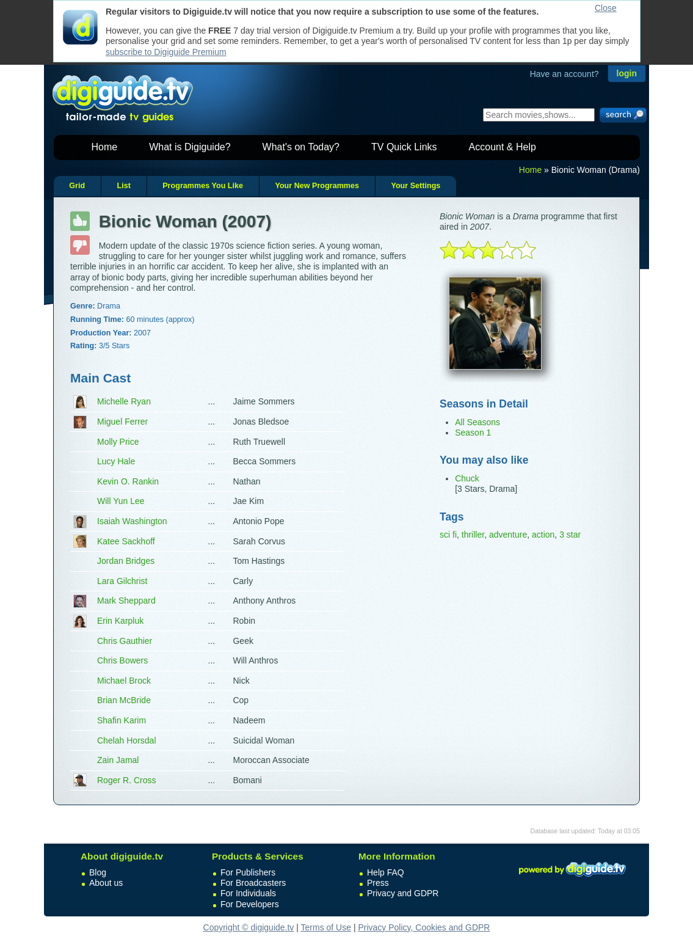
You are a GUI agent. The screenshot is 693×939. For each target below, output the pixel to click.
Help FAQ (385, 872)
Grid (77, 185)
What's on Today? (301, 147)
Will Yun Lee (121, 501)
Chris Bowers (122, 660)
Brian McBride (124, 700)
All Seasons (477, 422)
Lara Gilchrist (122, 581)
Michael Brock (124, 680)
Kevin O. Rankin (128, 481)
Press (378, 883)
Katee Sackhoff (126, 541)
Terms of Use (326, 927)
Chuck (467, 478)
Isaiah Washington (132, 521)
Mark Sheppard (126, 600)
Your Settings (415, 185)
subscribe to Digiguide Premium (166, 52)
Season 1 (473, 432)
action (543, 534)
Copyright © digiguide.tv (248, 927)
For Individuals (248, 893)
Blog (97, 872)
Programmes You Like (202, 185)
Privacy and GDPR (402, 893)
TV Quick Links (404, 147)
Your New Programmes (317, 185)
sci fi (448, 534)
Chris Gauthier (124, 641)
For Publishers (247, 872)
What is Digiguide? (189, 147)
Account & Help (502, 147)
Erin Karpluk (120, 621)
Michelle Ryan (124, 401)
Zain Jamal (118, 760)
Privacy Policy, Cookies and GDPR (424, 927)
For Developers (249, 904)
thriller (473, 534)
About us (106, 883)
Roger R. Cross (126, 780)
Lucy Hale (116, 461)
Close (606, 8)
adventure (508, 534)
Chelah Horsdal (126, 740)
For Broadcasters (253, 883)
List (123, 185)
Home (105, 147)
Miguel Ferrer (122, 421)
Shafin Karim (121, 720)
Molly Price (118, 442)
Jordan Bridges (125, 561)
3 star (570, 534)
